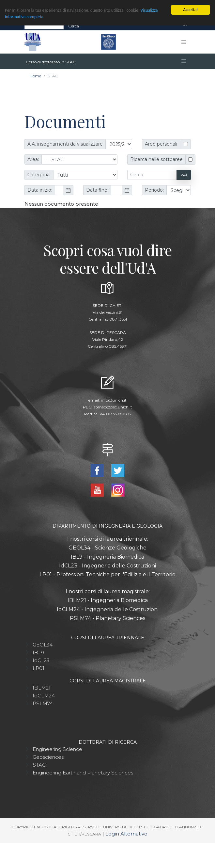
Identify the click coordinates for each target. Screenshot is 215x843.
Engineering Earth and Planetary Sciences (83, 773)
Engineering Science (57, 749)
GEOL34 (43, 645)
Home (35, 75)
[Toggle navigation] (184, 26)
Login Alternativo (126, 834)
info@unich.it (114, 400)
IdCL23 (41, 660)
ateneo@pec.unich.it (112, 407)
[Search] (44, 26)
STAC (39, 765)
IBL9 (38, 652)
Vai (183, 174)
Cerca (73, 25)
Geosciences (48, 757)
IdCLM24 (44, 695)
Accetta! (190, 9)
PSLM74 (43, 703)
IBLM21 (42, 688)
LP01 (38, 668)
